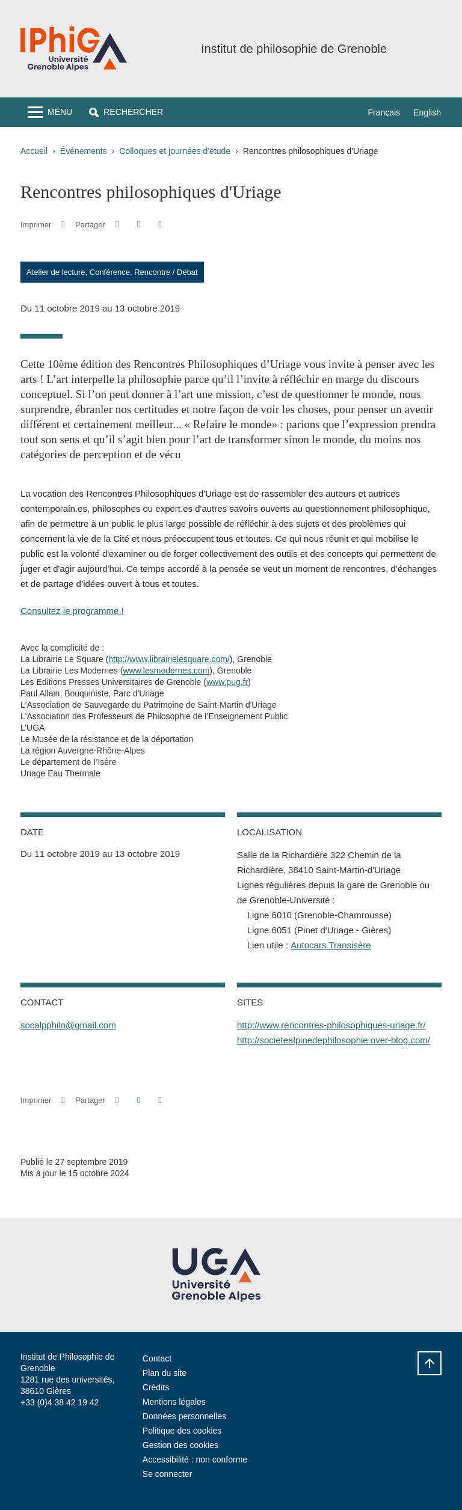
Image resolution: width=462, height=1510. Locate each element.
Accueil (34, 151)
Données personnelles (184, 1416)
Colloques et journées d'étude (174, 151)
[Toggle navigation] (49, 112)
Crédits (156, 1387)
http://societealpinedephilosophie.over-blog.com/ (333, 1040)
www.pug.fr (227, 682)
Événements (83, 151)
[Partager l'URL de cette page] (159, 225)
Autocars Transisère (331, 945)
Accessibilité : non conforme (195, 1459)
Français (384, 112)
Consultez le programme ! (72, 611)
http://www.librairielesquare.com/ (169, 659)
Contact (157, 1358)
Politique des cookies (182, 1430)
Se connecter (167, 1474)
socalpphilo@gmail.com (68, 1025)
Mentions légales (174, 1402)
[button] (126, 112)
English (427, 112)
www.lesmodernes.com (166, 670)
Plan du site (164, 1373)
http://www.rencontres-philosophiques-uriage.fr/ (331, 1025)
